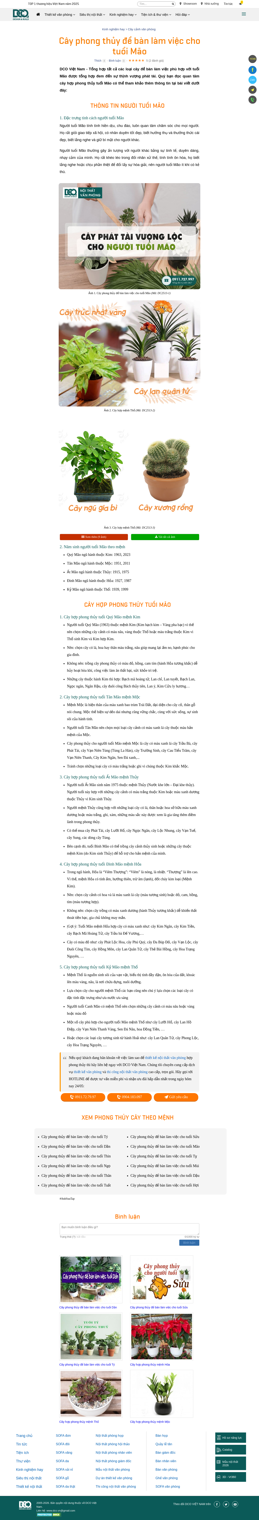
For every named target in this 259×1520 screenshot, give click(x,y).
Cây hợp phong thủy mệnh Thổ (79, 1421)
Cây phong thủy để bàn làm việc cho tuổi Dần (88, 1307)
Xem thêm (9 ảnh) (94, 536)
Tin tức (228, 4)
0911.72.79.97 (83, 1097)
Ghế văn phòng (167, 1478)
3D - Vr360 (229, 1477)
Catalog (227, 1449)
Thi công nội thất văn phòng (116, 1486)
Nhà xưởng (210, 3)
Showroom (188, 3)
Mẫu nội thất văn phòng (113, 1469)
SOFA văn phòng (168, 1486)
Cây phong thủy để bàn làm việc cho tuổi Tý (87, 1364)
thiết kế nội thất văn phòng (165, 1058)
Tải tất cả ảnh (165, 536)
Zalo (252, 79)
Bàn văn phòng (166, 1469)
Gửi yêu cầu (176, 1097)
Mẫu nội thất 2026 (230, 1463)
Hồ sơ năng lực (232, 1437)
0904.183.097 (129, 1097)
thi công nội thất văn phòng (127, 1072)
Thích (97, 60)
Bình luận (115, 60)
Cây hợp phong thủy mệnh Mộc (150, 1421)
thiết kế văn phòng (88, 1072)
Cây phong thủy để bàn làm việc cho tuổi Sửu (159, 1307)
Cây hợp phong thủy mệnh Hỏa (150, 1364)
